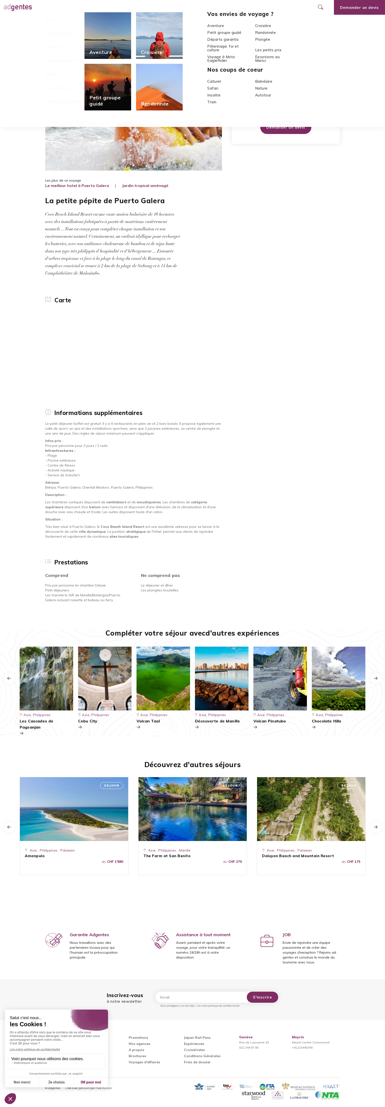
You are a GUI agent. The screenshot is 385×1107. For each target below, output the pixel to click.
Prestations (134, 22)
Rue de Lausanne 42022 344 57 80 (254, 1042)
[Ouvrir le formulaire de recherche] (320, 7)
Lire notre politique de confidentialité (217, 1005)
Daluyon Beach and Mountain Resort (298, 856)
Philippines (81, 34)
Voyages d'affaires (144, 1062)
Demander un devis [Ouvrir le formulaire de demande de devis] (359, 7)
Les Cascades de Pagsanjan (36, 727)
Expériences (194, 1043)
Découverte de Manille (217, 724)
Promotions (131, 7)
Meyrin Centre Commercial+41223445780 (311, 1042)
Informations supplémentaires (90, 22)
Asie (65, 34)
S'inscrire (262, 997)
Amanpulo (35, 856)
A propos (136, 1050)
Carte (50, 22)
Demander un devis (285, 127)
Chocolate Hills (326, 724)
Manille (185, 850)
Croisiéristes (194, 1050)
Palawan (67, 850)
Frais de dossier (197, 1062)
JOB (287, 934)
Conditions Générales (202, 1056)
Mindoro (291, 88)
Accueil (51, 34)
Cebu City (87, 724)
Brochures (137, 1056)
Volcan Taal (148, 724)
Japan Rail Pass (197, 1037)
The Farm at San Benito (167, 856)
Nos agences (165, 7)
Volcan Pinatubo (269, 724)
